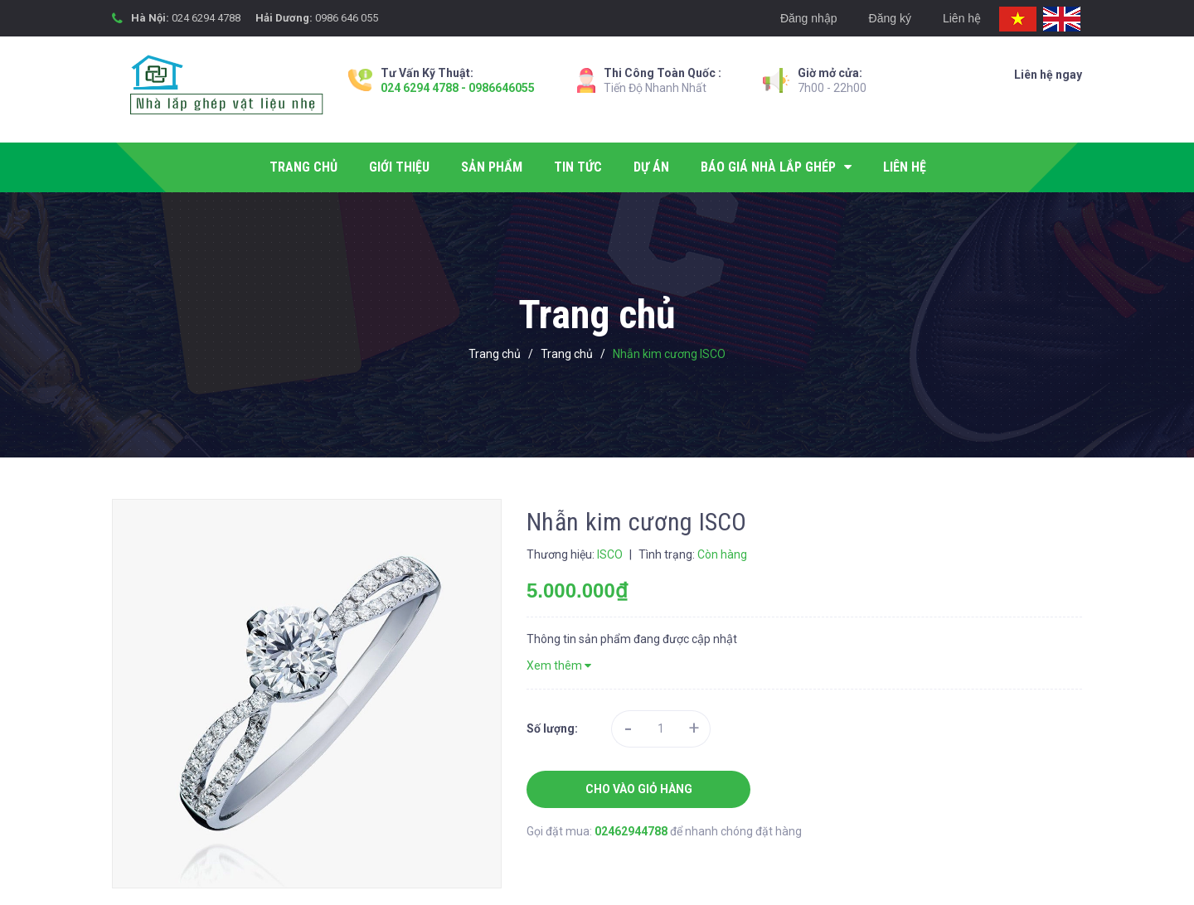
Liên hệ (962, 18)
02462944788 (632, 831)
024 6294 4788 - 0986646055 (458, 87)
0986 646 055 (346, 18)
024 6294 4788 (206, 18)
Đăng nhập (808, 18)
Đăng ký (890, 18)
